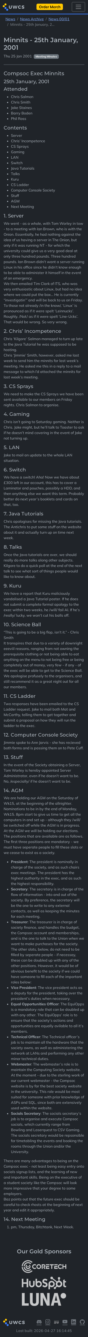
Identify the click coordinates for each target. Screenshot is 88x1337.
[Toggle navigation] (78, 7)
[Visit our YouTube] (64, 1322)
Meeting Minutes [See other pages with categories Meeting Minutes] (46, 56)
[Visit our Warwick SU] (56, 1322)
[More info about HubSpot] (44, 1283)
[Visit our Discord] (39, 1322)
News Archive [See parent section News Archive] (32, 19)
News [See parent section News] (10, 19)
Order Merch (50, 7)
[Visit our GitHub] (82, 1322)
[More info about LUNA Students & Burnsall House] (44, 1299)
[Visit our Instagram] (47, 1322)
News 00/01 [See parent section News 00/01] (59, 19)
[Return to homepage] (13, 7)
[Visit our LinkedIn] (73, 1322)
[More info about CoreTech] (44, 1266)
